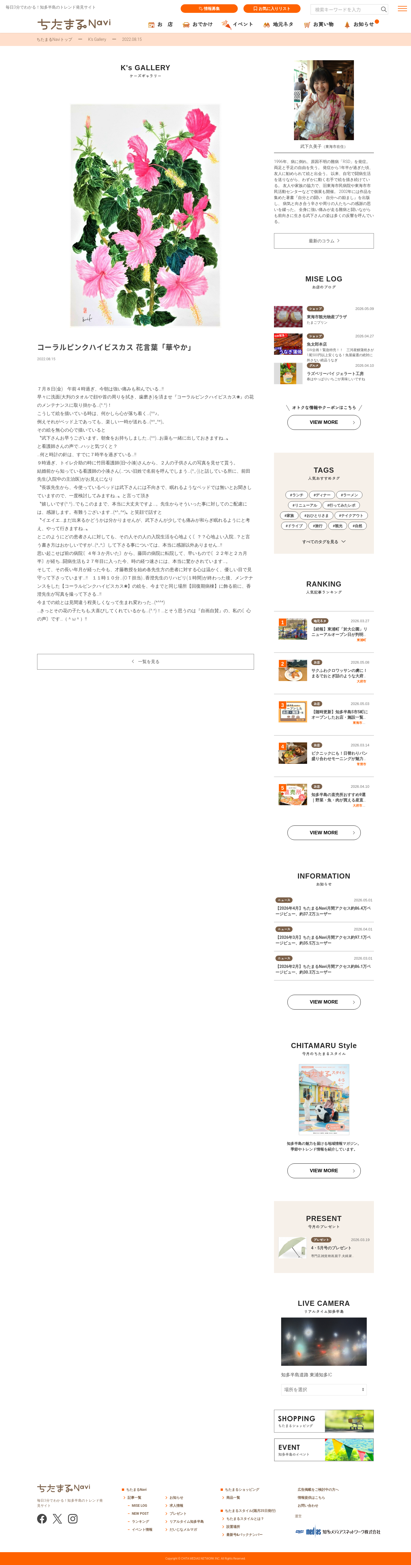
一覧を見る (149, 661)
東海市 (357, 722)
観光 (338, 526)
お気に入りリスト (272, 8)
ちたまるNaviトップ (54, 39)
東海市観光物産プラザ (327, 317)
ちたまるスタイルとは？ (245, 1519)
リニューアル (306, 505)
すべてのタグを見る (323, 541)
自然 (358, 526)
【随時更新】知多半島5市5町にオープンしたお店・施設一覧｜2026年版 (339, 717)
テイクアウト (352, 515)
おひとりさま (318, 515)
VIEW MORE (324, 422)
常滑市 (361, 764)
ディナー (323, 495)
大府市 (361, 681)
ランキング (140, 1522)
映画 (331, 1256)
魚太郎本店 (317, 344)
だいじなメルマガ (183, 1530)
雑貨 (324, 1256)
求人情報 (176, 1506)
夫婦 (345, 1256)
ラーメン (350, 495)
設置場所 (233, 1527)
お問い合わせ (308, 1506)
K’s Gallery (97, 39)
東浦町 (361, 640)
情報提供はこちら (311, 1498)
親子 (338, 1256)
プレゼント (178, 1514)
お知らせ (176, 1498)
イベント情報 (142, 1530)
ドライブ (295, 526)
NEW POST (140, 1514)
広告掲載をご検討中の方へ (318, 1490)
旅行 (319, 526)
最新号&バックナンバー (244, 1535)
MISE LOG (139, 1506)
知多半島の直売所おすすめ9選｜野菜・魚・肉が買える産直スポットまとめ (339, 800)
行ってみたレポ (342, 505)
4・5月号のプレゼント (331, 1248)
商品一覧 (233, 1498)
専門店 (316, 1256)
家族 (290, 515)
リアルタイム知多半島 (187, 1522)
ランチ (297, 495)
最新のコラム (322, 240)
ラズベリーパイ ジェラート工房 (335, 373)
